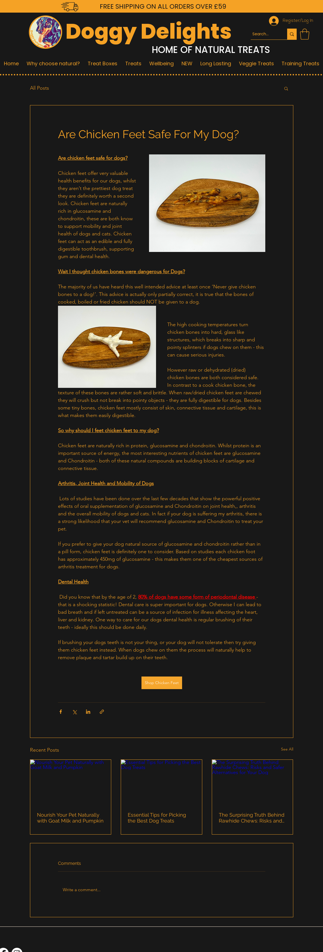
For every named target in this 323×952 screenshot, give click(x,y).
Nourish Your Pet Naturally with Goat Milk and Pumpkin (70, 818)
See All (287, 749)
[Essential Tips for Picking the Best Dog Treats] (161, 782)
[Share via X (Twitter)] (74, 711)
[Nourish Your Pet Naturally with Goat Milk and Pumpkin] (70, 782)
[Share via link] (101, 711)
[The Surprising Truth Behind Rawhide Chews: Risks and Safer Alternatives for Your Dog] (252, 782)
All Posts (39, 88)
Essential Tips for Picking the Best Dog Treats (157, 818)
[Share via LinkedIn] (88, 711)
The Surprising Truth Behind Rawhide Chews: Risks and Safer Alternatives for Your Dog (251, 818)
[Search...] (263, 34)
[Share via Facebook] (60, 711)
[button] (304, 34)
